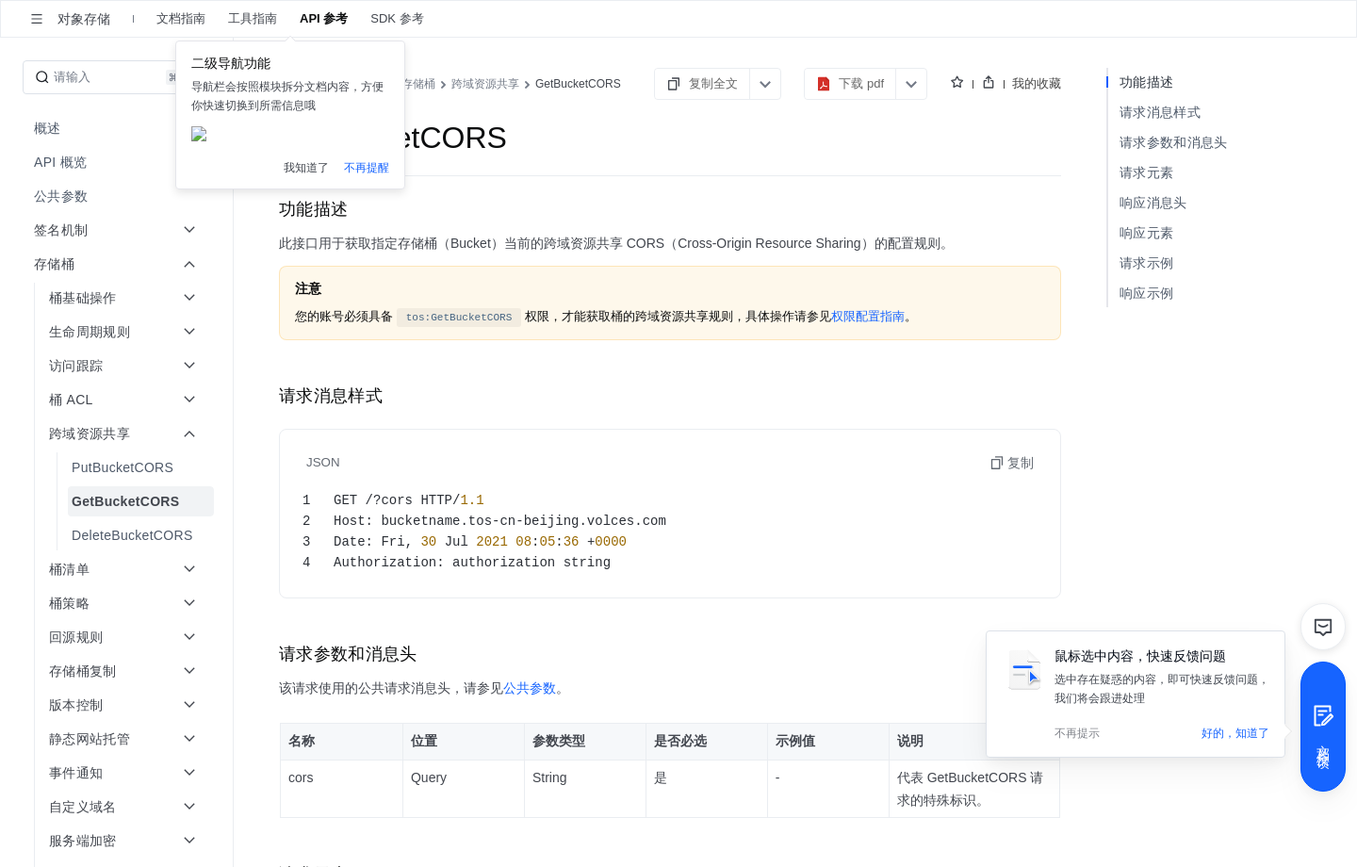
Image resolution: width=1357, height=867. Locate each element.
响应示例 (1146, 293)
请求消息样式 (1160, 112)
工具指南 (252, 18)
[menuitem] (118, 128)
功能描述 (1146, 82)
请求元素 (1146, 172)
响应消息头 (1153, 202)
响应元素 (1146, 232)
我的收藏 (1036, 83)
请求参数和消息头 (1173, 142)
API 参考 (324, 18)
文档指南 (180, 18)
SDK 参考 (396, 18)
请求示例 (1146, 262)
